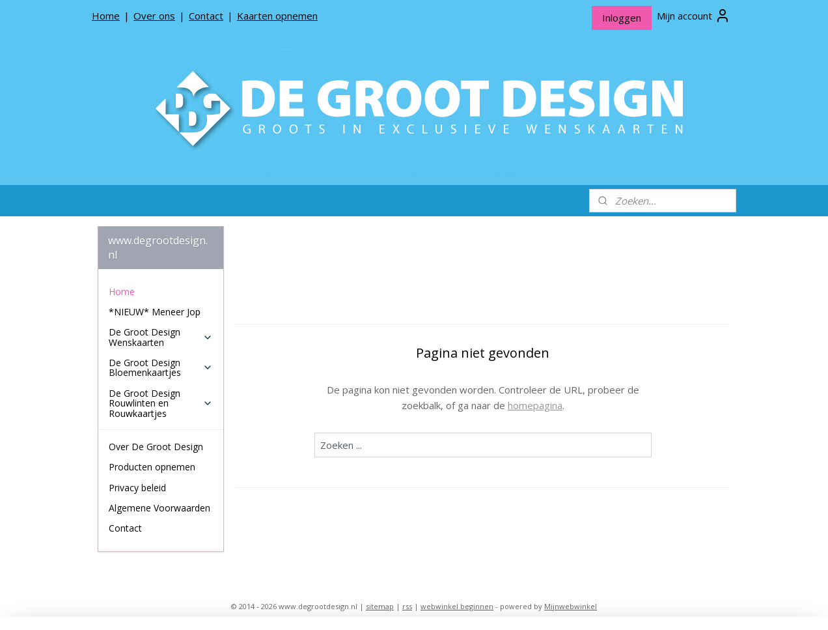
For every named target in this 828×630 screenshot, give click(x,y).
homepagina (535, 405)
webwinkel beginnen (457, 606)
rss (407, 606)
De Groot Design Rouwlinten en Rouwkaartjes (160, 403)
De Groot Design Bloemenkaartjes (160, 367)
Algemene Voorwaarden (159, 508)
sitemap (380, 606)
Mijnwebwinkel (570, 606)
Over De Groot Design (156, 446)
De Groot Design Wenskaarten (160, 337)
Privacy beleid (137, 487)
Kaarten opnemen (277, 15)
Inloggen (621, 17)
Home (106, 15)
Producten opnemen (152, 467)
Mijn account (693, 15)
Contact (206, 15)
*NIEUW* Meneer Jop (154, 312)
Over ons (154, 15)
